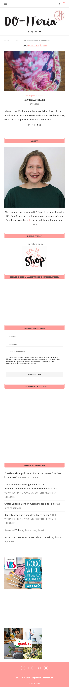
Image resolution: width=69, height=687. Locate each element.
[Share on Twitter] (35, 125)
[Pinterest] (36, 32)
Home (6, 40)
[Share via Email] (40, 125)
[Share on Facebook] (31, 125)
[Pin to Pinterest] (37, 125)
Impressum (36, 678)
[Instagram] (32, 32)
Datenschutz (47, 678)
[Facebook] (28, 32)
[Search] (59, 3)
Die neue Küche (12, 530)
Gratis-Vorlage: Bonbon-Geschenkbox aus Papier (30, 503)
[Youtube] (40, 32)
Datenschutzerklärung (14, 363)
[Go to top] (34, 683)
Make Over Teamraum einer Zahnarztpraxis (27, 537)
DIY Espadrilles (34, 100)
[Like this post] (29, 125)
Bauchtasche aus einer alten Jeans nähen (27, 515)
